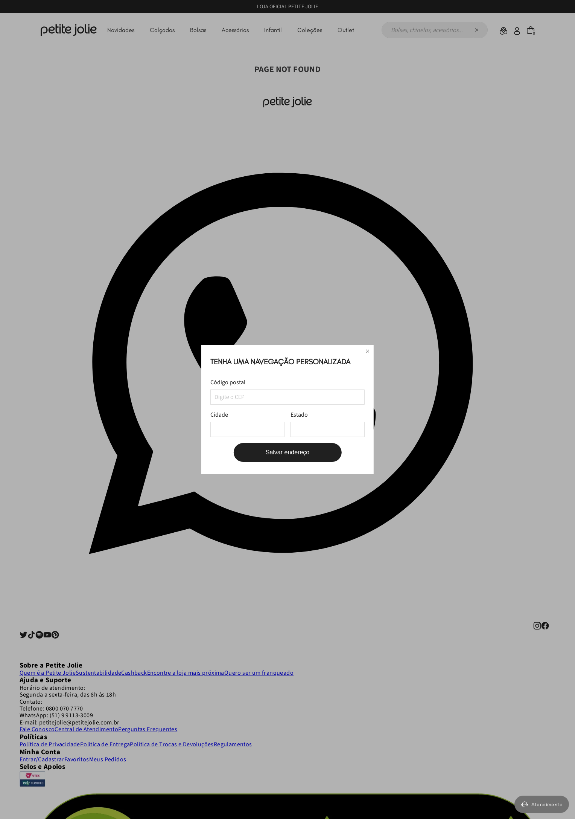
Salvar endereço (288, 452)
